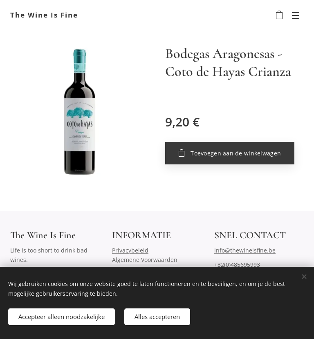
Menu (295, 15)
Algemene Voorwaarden (144, 260)
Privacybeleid (130, 250)
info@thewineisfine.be (245, 250)
